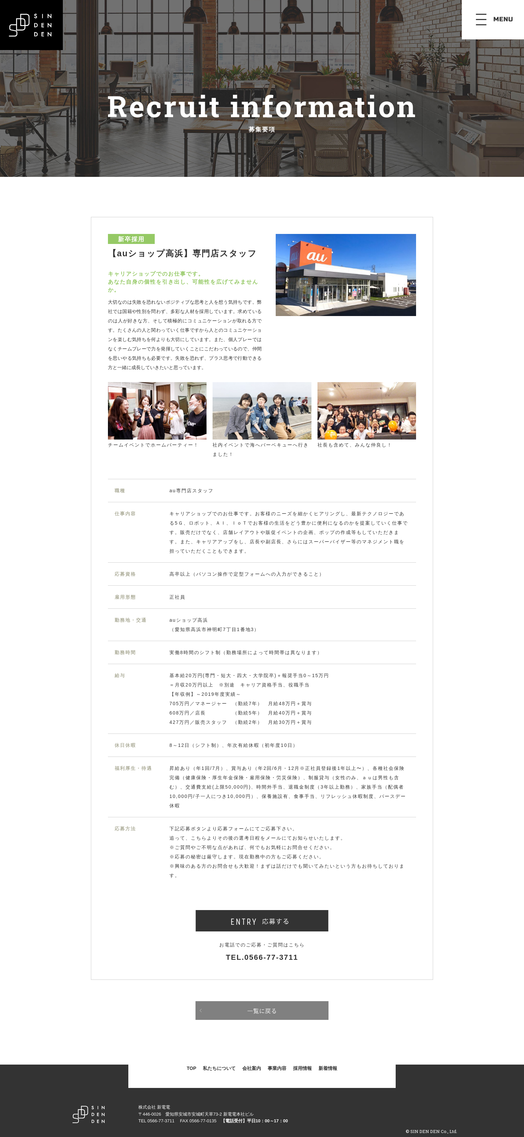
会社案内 (251, 1068)
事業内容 (277, 1068)
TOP (191, 1068)
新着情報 (327, 1068)
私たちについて (219, 1068)
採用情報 (302, 1068)
